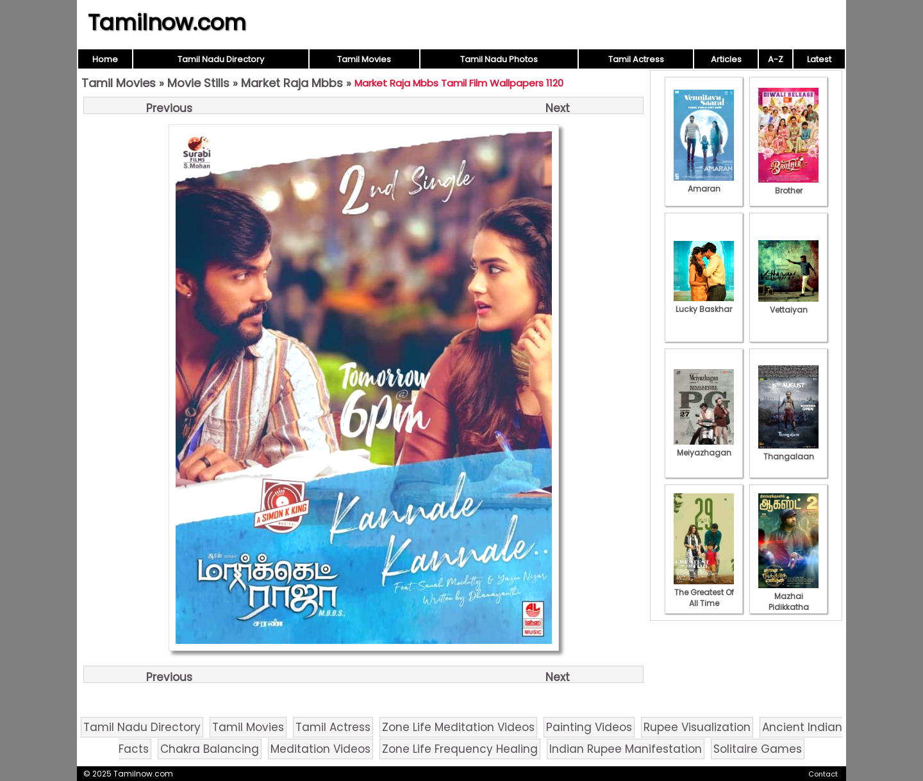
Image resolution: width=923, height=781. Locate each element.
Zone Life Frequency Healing (460, 749)
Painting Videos (589, 727)
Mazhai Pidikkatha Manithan (788, 601)
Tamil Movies (364, 59)
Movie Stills (198, 83)
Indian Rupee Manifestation (625, 749)
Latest (819, 59)
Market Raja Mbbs (292, 83)
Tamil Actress (636, 59)
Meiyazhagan (704, 447)
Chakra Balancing (209, 749)
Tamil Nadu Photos (499, 59)
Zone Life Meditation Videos (458, 727)
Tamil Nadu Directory (221, 59)
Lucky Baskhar (704, 304)
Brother (788, 185)
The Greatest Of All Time (704, 592)
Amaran (704, 183)
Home (105, 59)
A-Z (775, 59)
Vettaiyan (788, 304)
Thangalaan (788, 451)
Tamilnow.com (167, 22)
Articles (726, 59)
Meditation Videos (320, 749)
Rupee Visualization (697, 727)
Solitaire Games (757, 749)
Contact (823, 774)
